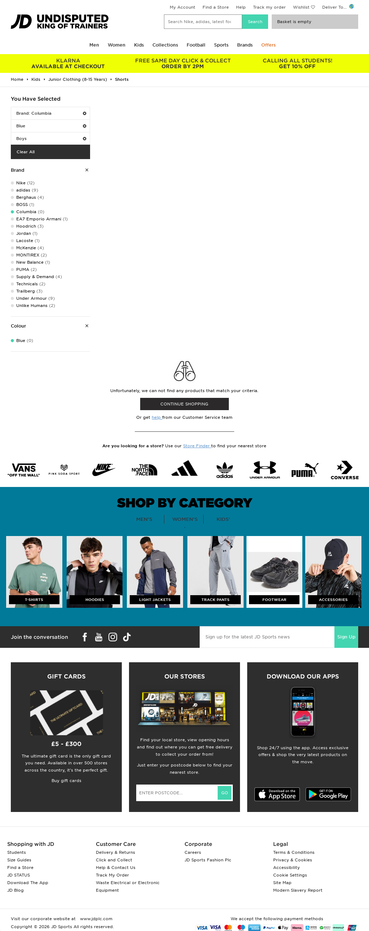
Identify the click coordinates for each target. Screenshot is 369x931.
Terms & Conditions (294, 852)
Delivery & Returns (115, 852)
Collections (165, 45)
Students (16, 852)
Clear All (26, 151)
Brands (245, 45)
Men (94, 45)
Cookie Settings (290, 875)
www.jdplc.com (95, 918)
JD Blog (15, 890)
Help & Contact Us (115, 867)
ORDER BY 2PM (183, 63)
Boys (51, 138)
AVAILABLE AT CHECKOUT (68, 63)
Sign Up (346, 637)
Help (241, 7)
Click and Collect (114, 859)
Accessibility (286, 867)
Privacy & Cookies (292, 859)
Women (116, 45)
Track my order (269, 7)
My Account (182, 7)
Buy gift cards (66, 780)
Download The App (27, 882)
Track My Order (112, 875)
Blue (51, 125)
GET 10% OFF (297, 63)
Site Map (282, 882)
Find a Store (216, 7)
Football (196, 45)
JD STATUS (18, 875)
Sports (221, 45)
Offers (268, 45)
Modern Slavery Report (298, 890)
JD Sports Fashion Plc (207, 859)
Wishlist (301, 7)
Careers (192, 852)
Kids (139, 45)
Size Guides (19, 859)
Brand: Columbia (51, 113)
